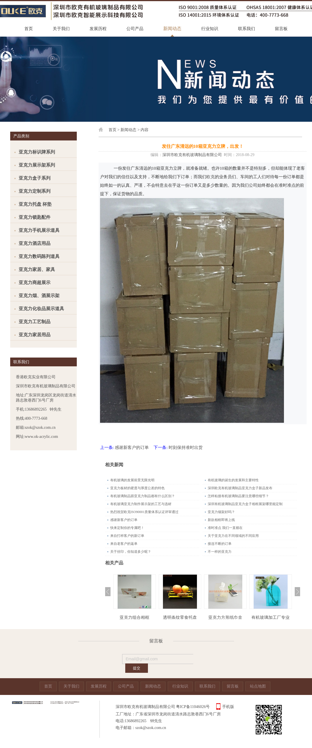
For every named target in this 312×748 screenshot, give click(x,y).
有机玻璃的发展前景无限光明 (132, 480)
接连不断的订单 (220, 544)
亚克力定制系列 (34, 191)
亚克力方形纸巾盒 (225, 617)
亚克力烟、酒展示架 (39, 295)
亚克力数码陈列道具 (39, 256)
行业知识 (209, 28)
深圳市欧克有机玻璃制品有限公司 (192, 155)
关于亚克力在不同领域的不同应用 (233, 536)
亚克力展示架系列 (37, 165)
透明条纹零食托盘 (180, 617)
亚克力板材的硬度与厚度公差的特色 (137, 488)
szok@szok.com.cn (150, 728)
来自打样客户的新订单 (127, 536)
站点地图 (258, 686)
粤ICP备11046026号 (193, 707)
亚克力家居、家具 (37, 269)
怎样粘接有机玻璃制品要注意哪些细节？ (238, 496)
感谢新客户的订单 (132, 447)
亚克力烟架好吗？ (221, 512)
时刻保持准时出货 (186, 447)
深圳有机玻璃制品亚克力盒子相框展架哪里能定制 (245, 504)
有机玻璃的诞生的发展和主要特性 (233, 480)
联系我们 (246, 28)
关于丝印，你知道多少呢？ (130, 552)
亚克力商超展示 (34, 282)
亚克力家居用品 (34, 334)
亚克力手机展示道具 (39, 230)
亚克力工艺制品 (34, 321)
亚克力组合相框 (134, 617)
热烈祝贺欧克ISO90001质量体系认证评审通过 (144, 512)
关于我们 (61, 28)
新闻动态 (172, 28)
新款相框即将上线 (221, 520)
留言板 (281, 28)
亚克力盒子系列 (34, 178)
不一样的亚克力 (220, 552)
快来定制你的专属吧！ (127, 528)
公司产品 (134, 28)
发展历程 (98, 28)
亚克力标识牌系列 (37, 152)
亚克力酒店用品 (34, 243)
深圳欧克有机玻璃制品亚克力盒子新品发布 (240, 488)
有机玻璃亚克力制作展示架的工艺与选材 (140, 504)
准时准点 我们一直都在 (225, 528)
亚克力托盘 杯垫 (35, 204)
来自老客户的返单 (123, 544)
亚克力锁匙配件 (34, 217)
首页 (28, 28)
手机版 (228, 707)
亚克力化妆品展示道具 (41, 308)
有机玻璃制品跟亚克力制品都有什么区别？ (142, 496)
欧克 (210, 177)
